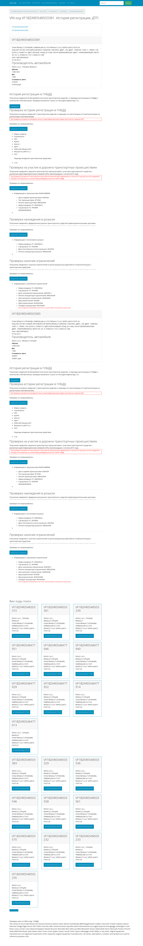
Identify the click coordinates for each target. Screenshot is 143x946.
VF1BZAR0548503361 (53, 636)
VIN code (43, 11)
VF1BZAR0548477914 (85, 712)
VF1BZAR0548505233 (85, 865)
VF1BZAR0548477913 (21, 750)
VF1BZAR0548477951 (21, 674)
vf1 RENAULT (53, 11)
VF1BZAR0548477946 (53, 674)
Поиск (128, 3)
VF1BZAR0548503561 (85, 826)
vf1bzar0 (63, 11)
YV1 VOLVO (71, 3)
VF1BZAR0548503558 (53, 826)
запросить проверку (18, 129)
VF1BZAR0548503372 (21, 636)
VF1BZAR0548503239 (85, 636)
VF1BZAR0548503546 (21, 826)
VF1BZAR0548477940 (85, 674)
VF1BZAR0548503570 (21, 865)
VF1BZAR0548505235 (21, 903)
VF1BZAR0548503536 (85, 788)
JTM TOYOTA (36, 3)
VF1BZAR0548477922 (53, 712)
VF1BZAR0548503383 (20, 30)
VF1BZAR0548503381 (76, 11)
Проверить (15, 106)
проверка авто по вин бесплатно (24, 11)
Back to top (13, 910)
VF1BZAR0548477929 (21, 712)
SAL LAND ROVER (24, 3)
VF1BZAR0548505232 (53, 865)
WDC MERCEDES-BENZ (49, 3)
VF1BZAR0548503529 (53, 788)
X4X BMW (62, 3)
